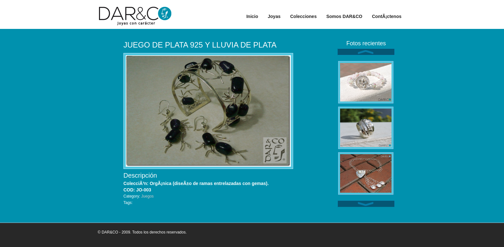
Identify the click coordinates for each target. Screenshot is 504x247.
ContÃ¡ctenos (386, 16)
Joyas (274, 16)
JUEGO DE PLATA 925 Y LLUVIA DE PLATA (199, 44)
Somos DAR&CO (344, 16)
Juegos (147, 196)
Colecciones (303, 16)
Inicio (252, 16)
